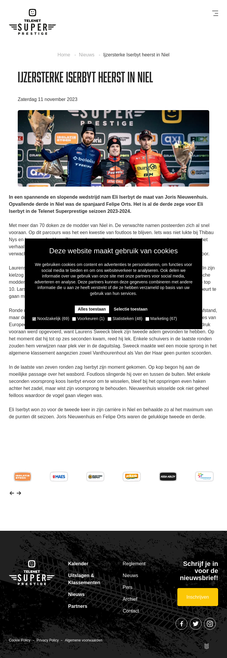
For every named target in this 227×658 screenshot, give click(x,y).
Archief (130, 599)
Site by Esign (207, 646)
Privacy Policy (48, 640)
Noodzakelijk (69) (50, 318)
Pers (127, 587)
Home (65, 54)
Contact (131, 610)
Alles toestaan (92, 309)
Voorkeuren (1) (88, 318)
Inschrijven (198, 597)
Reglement (134, 563)
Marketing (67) (161, 318)
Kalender (78, 563)
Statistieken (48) (125, 318)
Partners (77, 606)
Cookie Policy (19, 640)
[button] (12, 493)
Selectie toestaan (130, 309)
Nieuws (87, 54)
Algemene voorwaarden (83, 640)
